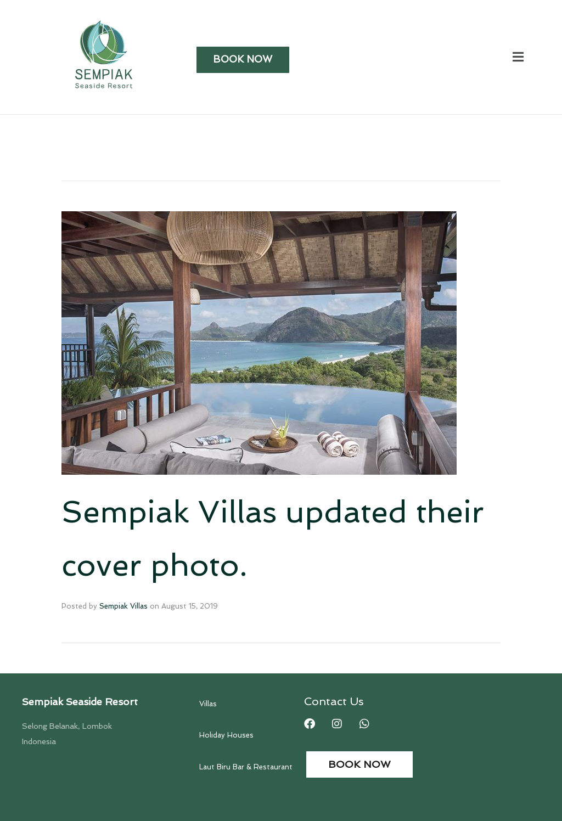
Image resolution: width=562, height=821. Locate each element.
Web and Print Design (457, 801)
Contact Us (334, 623)
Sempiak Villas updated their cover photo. (227, 499)
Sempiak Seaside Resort (80, 623)
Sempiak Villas (123, 528)
